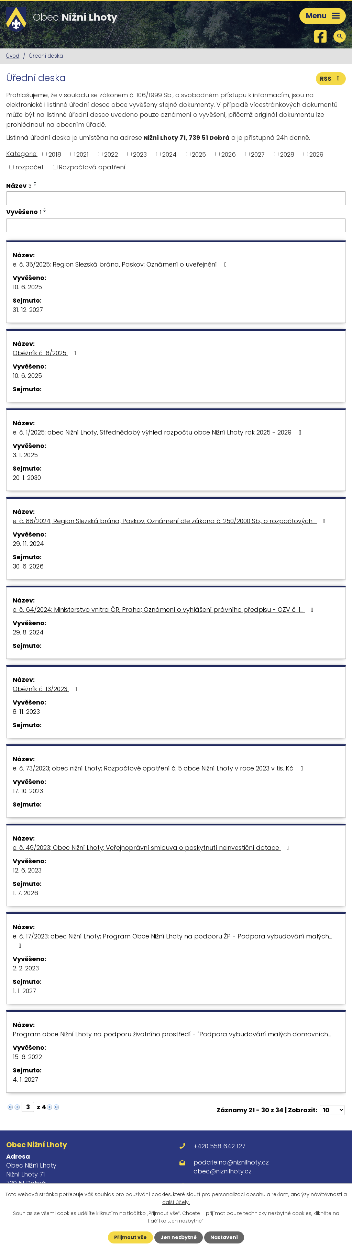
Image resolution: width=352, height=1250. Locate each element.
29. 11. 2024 (28, 543)
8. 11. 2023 (26, 711)
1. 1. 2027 (24, 991)
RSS (331, 78)
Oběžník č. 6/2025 (46, 353)
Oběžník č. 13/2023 (46, 689)
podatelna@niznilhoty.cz (231, 1162)
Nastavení (224, 1237)
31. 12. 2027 (28, 309)
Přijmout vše (130, 1237)
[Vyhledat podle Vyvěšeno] (176, 225)
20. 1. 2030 (27, 477)
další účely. (176, 1201)
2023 (140, 154)
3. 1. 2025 (25, 455)
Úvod (12, 55)
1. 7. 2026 (25, 893)
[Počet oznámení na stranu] (332, 1110)
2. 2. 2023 (26, 968)
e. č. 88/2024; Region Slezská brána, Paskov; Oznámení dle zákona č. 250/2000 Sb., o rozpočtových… (170, 521)
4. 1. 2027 (25, 1079)
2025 (199, 154)
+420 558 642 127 (219, 1146)
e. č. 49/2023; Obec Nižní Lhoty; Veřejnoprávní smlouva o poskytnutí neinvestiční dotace (152, 847)
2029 (316, 154)
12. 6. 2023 (27, 870)
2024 (169, 154)
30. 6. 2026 (28, 566)
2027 (258, 154)
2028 (287, 154)
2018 (54, 154)
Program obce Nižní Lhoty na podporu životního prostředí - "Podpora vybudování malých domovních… (172, 1034)
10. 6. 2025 (27, 287)
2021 (82, 154)
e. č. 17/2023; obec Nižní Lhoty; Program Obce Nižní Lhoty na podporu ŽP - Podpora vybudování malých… (172, 940)
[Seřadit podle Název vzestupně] (35, 182)
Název (19, 185)
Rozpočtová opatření (92, 167)
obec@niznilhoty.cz (223, 1171)
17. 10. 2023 (28, 791)
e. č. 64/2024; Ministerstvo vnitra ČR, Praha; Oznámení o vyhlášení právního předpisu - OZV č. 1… (164, 609)
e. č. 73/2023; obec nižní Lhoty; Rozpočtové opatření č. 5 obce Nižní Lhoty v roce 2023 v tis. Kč (159, 768)
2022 (111, 154)
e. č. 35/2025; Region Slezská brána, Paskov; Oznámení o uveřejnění (121, 264)
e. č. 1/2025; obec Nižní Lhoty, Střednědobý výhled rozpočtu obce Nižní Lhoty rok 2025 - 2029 (158, 432)
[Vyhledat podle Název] (176, 198)
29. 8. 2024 (28, 632)
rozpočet (29, 167)
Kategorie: (21, 153)
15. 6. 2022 (27, 1056)
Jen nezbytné (179, 1237)
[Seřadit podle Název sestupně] (35, 185)
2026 (228, 154)
